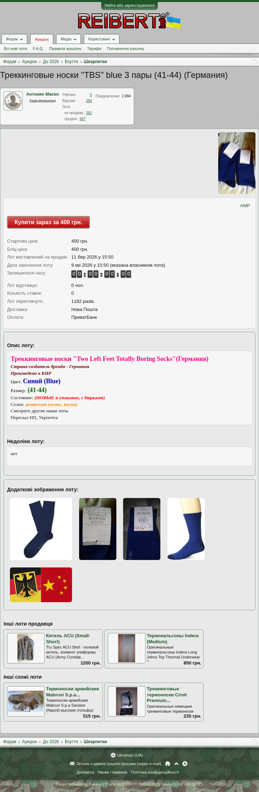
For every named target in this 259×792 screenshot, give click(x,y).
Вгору (176, 763)
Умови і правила (112, 772)
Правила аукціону (65, 48)
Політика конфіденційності (155, 772)
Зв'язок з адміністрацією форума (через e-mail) (118, 764)
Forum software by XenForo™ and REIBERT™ (129, 784)
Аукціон (41, 39)
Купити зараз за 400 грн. (48, 222)
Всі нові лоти (15, 48)
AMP (245, 205)
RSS (184, 763)
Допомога (85, 772)
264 (89, 101)
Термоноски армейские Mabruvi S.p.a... (72, 691)
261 (89, 113)
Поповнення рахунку (125, 48)
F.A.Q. (38, 48)
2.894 (126, 96)
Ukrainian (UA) (130, 755)
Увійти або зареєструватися (129, 5)
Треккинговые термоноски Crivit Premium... (167, 694)
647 (83, 119)
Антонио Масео (42, 94)
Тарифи (94, 48)
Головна (167, 763)
